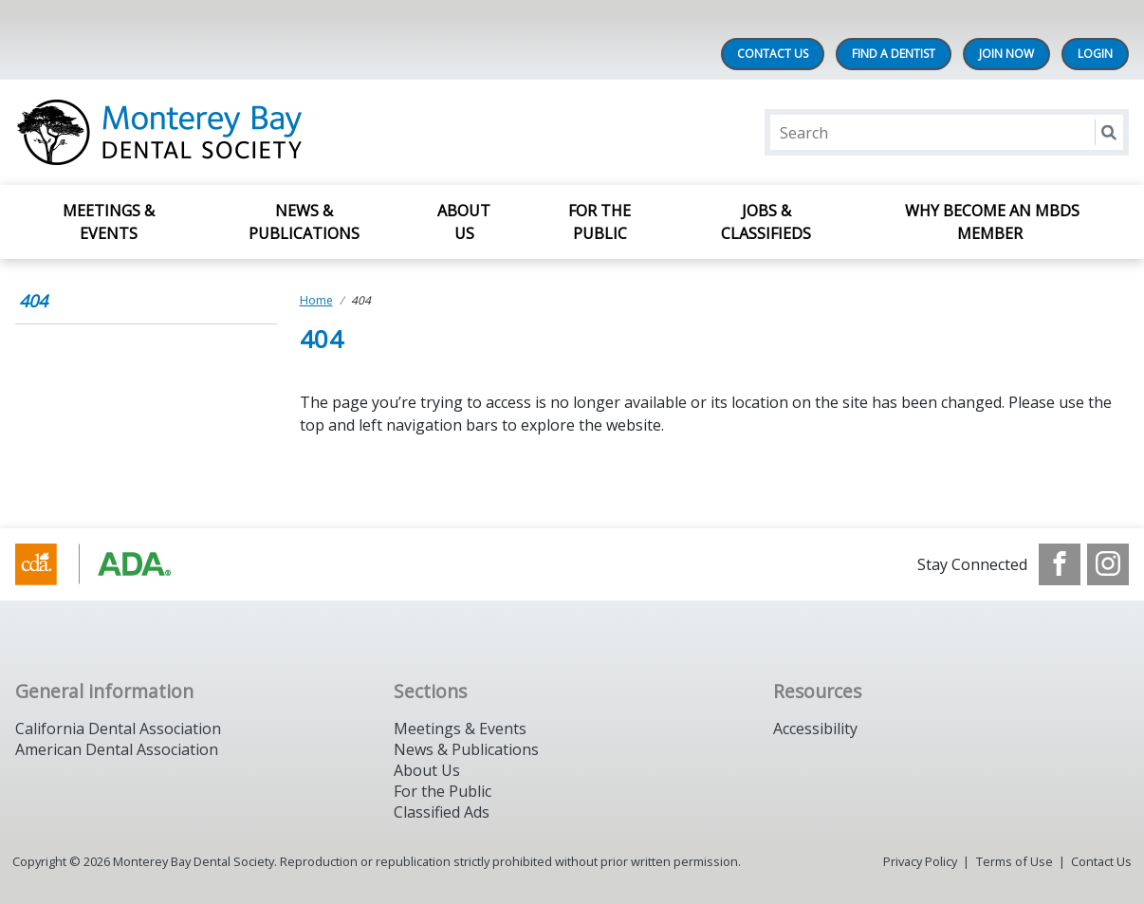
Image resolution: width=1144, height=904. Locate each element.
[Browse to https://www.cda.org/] (111, 564)
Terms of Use (1014, 861)
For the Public (442, 791)
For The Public (599, 222)
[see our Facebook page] (1059, 564)
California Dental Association (118, 728)
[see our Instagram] (1108, 564)
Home (316, 300)
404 (33, 300)
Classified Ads (441, 812)
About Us (463, 222)
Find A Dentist (893, 54)
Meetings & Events (109, 222)
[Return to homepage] (260, 132)
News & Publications (304, 222)
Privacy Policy (920, 861)
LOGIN (1095, 54)
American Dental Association (116, 749)
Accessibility (815, 728)
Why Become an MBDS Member (992, 222)
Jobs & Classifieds (766, 222)
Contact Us (772, 54)
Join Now (1006, 54)
